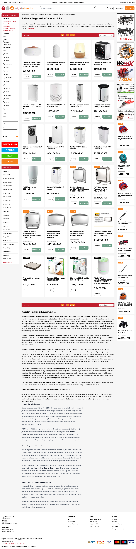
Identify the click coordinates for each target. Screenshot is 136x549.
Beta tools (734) (7, 233)
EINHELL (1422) (7, 197)
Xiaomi (6, 109)
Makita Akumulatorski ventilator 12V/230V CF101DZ (124, 166)
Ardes (6, 57)
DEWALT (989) (7, 207)
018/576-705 (72, 2)
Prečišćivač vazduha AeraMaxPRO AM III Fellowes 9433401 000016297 (79, 189)
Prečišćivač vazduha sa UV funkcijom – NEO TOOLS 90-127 (32, 107)
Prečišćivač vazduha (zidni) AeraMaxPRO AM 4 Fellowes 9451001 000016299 (103, 233)
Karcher (6, 88)
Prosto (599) (6, 255)
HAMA (6, 81)
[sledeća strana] (73, 35)
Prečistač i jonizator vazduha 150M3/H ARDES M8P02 (103, 106)
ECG (5, 71)
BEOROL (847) (7, 222)
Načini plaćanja (94, 526)
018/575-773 (57, 2)
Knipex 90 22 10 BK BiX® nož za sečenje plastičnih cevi (125, 138)
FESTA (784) (6, 229)
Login (69, 519)
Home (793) (6, 226)
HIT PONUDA (10, 150)
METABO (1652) (7, 189)
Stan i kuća (34, 14)
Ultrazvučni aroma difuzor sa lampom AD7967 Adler (79, 63)
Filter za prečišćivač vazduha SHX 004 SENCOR (56, 279)
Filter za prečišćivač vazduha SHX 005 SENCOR (79, 279)
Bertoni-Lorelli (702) (8, 244)
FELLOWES (7, 78)
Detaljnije (26, 76)
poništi (5, 36)
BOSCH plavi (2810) (8, 178)
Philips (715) (6, 237)
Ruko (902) (6, 215)
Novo (5, 40)
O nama (114, 519)
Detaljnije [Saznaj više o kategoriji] (31, 28)
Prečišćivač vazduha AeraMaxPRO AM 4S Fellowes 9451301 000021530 (53, 234)
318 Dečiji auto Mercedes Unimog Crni (125, 331)
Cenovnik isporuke (117, 524)
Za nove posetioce (95, 519)
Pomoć (21, 2)
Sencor (6, 99)
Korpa (69, 526)
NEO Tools (7, 92)
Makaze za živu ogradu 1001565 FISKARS (124, 222)
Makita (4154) (6, 171)
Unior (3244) (6, 175)
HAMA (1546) (6, 193)
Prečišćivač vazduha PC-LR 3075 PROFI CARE (55, 106)
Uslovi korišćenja (95, 524)
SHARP (6, 102)
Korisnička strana (13, 2)
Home (6, 85)
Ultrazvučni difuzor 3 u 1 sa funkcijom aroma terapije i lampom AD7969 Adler (32, 64)
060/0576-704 (80, 2)
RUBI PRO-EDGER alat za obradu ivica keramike (125, 249)
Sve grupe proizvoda (118, 529)
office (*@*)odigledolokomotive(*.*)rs (15, 543)
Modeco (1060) (7, 200)
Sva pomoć (93, 521)
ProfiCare (7, 95)
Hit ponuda (7, 44)
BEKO (6, 61)
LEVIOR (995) (6, 204)
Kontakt (114, 521)
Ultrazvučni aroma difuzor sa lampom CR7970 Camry (56, 63)
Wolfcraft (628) (7, 251)
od (3, 120)
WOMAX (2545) (7, 182)
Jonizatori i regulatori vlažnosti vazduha (64, 14)
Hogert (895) (6, 218)
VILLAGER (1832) (7, 186)
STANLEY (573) (7, 259)
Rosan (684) (6, 248)
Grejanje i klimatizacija (45, 14)
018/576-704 (64, 2)
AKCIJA (10, 161)
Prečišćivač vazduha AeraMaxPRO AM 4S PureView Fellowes (77, 233)
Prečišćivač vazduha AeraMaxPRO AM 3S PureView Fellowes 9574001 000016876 (32, 234)
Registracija (71, 521)
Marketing (4, 2)
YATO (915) (6, 211)
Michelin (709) (7, 240)
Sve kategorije (7, 21)
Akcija (6, 42)
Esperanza (7, 74)
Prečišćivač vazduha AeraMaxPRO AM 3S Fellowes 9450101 (100, 189)
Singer (6, 105)
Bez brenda (7, 64)
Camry (6, 67)
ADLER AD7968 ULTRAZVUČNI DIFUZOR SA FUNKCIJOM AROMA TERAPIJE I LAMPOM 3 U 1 (103, 281)
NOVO (9, 156)
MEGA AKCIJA (10, 144)
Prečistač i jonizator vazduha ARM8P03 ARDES (79, 106)
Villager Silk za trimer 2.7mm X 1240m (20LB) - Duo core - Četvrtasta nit (125, 304)
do (3, 128)
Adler (5, 54)
